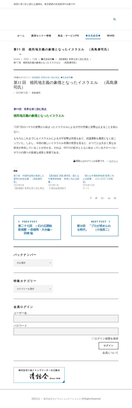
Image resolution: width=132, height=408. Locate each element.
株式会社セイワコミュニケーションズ (62, 399)
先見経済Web (75, 19)
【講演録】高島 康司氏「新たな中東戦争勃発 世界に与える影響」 (63, 179)
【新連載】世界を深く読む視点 (73, 59)
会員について (110, 352)
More (111, 36)
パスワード (20, 326)
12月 (34, 59)
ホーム (21, 36)
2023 (26, 59)
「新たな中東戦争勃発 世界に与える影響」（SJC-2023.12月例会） (98, 179)
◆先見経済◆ (93, 36)
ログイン (113, 161)
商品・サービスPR (68, 36)
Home (17, 59)
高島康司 (36, 93)
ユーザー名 (20, 313)
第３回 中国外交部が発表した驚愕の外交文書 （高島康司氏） (29, 179)
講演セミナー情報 (41, 36)
